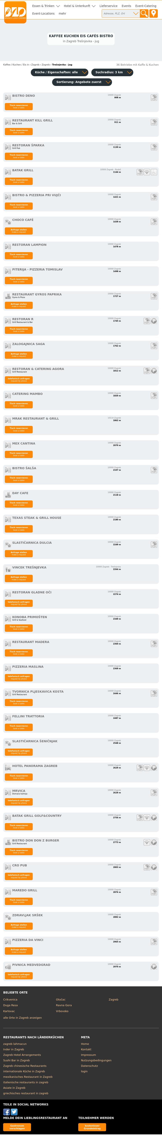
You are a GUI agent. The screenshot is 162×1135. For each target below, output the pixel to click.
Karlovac (9, 1011)
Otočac (60, 1000)
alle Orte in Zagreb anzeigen (22, 1018)
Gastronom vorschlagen (17, 1127)
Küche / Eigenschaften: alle (56, 73)
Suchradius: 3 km (109, 73)
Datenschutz (89, 1066)
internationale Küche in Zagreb (24, 1072)
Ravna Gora (64, 1005)
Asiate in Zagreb (14, 1088)
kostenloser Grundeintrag (92, 1127)
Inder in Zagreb (13, 1050)
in (16, 65)
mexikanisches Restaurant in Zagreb (28, 1077)
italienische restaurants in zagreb (25, 1083)
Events (126, 6)
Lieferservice (108, 6)
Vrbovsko (62, 1011)
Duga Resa (10, 1005)
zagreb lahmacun (15, 1044)
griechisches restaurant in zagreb (25, 1094)
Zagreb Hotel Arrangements (22, 1055)
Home (85, 1044)
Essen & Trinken (43, 6)
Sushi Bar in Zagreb (16, 1061)
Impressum (88, 1055)
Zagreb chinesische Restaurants (24, 1066)
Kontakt (86, 1050)
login (84, 1072)
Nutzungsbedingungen (96, 1061)
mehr (62, 13)
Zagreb (114, 1000)
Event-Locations (43, 13)
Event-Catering (145, 6)
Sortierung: (78, 82)
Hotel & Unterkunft (77, 6)
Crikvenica (10, 1000)
